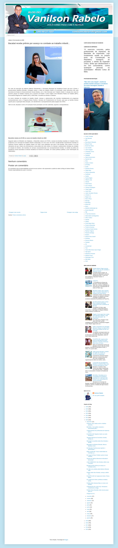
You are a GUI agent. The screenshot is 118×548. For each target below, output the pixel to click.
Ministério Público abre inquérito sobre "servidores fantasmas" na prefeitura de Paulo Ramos (101, 292)
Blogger (66, 539)
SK (86, 244)
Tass (86, 248)
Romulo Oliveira (89, 240)
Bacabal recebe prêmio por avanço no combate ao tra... (96, 466)
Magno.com (88, 197)
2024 (87, 411)
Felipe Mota (88, 170)
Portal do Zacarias (89, 227)
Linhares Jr (88, 195)
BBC (86, 140)
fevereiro (89, 515)
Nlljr (86, 212)
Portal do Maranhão (90, 225)
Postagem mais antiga (72, 212)
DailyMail (87, 155)
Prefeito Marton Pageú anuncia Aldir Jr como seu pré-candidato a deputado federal (101, 270)
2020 (87, 419)
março (88, 513)
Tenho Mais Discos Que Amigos (93, 250)
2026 (87, 406)
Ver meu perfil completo (98, 395)
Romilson (87, 238)
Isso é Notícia (88, 185)
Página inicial (10, 35)
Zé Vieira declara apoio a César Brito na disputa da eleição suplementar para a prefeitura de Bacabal (101, 303)
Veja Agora (88, 251)
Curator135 (88, 153)
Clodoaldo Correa (89, 151)
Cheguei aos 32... (91, 493)
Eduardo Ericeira (89, 168)
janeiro (89, 518)
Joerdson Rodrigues (90, 187)
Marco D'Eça (88, 198)
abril (88, 511)
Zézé (86, 261)
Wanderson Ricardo (90, 253)
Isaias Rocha (88, 183)
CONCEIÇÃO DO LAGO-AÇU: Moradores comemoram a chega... (97, 487)
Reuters (87, 234)
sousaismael (88, 246)
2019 (87, 520)
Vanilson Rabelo (98, 393)
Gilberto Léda (88, 180)
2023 (87, 413)
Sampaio (87, 242)
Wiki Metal (87, 259)
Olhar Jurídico (88, 217)
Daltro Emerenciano (90, 157)
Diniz (86, 161)
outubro (89, 498)
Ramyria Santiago (89, 232)
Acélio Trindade (89, 136)
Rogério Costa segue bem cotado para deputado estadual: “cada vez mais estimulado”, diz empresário (101, 316)
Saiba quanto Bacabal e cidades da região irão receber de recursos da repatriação (101, 353)
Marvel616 (87, 202)
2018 (87, 523)
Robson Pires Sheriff (90, 236)
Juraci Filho (88, 191)
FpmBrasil (87, 174)
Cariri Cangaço (89, 149)
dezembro (89, 421)
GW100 (87, 181)
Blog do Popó (88, 144)
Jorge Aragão (88, 189)
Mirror (86, 206)
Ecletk (86, 166)
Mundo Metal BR (89, 210)
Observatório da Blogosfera (92, 215)
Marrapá (87, 200)
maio (88, 509)
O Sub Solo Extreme (90, 214)
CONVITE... (96, 281)
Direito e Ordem (89, 163)
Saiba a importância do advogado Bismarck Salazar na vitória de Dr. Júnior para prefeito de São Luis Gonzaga (101, 328)
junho (88, 507)
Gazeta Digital (88, 178)
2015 (87, 529)
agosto (89, 503)
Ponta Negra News (90, 223)
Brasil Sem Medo (89, 146)
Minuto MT (88, 204)
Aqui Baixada (88, 138)
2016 (87, 527)
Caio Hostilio (88, 147)
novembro (89, 496)
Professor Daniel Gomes (91, 229)
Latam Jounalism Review (91, 193)
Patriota (87, 219)
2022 (87, 415)
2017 (87, 525)
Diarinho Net (88, 159)
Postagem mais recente (14, 212)
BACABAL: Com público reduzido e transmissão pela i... (95, 427)
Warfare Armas (89, 255)
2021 (87, 417)
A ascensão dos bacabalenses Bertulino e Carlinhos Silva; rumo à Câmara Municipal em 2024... (101, 364)
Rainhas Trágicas (89, 231)
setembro (89, 500)
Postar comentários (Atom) (19, 215)
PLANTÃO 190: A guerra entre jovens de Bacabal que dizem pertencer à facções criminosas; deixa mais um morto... (100, 341)
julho (88, 505)
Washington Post (89, 257)
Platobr (87, 221)
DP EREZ (87, 164)
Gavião (87, 176)
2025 (87, 409)
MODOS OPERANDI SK (91, 208)
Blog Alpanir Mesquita (90, 142)
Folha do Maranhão (90, 172)
